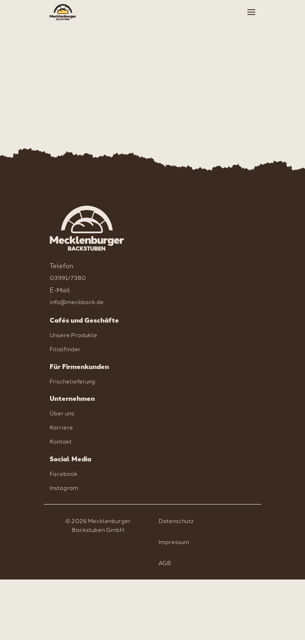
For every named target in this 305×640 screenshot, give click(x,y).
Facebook (63, 473)
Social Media (70, 459)
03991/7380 (68, 277)
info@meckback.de (77, 302)
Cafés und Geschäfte (84, 320)
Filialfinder (65, 349)
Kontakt (61, 441)
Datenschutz (176, 521)
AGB (165, 563)
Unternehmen (72, 398)
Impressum (174, 542)
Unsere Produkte (73, 335)
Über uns (62, 413)
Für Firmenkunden (79, 366)
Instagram (64, 488)
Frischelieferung (72, 381)
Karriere (61, 427)
